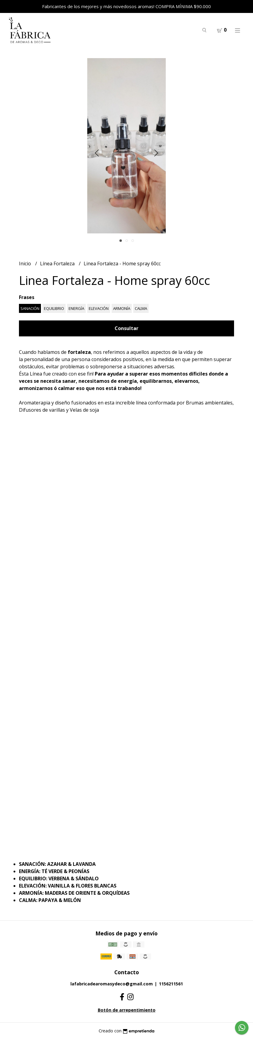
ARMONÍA (121, 308)
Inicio (25, 263)
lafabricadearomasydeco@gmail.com (111, 984)
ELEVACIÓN (99, 308)
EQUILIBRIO (54, 308)
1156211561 (171, 984)
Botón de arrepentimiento (127, 1010)
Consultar (126, 328)
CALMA (141, 308)
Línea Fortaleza (58, 263)
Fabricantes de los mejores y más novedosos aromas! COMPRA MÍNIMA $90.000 (126, 6)
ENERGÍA (76, 308)
